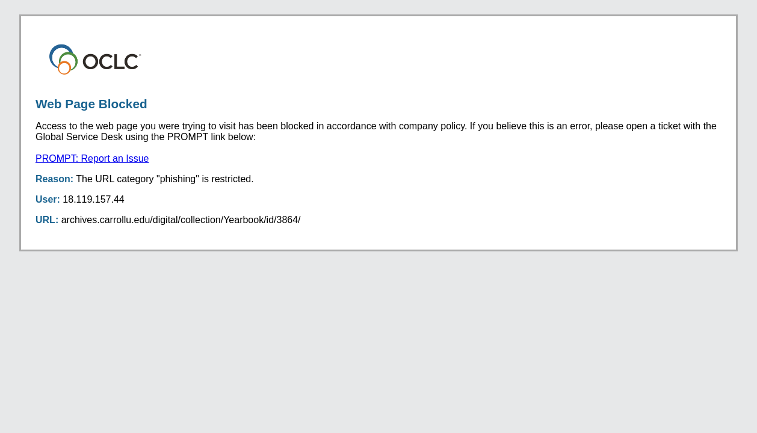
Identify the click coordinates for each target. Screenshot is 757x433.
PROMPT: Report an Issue (92, 158)
